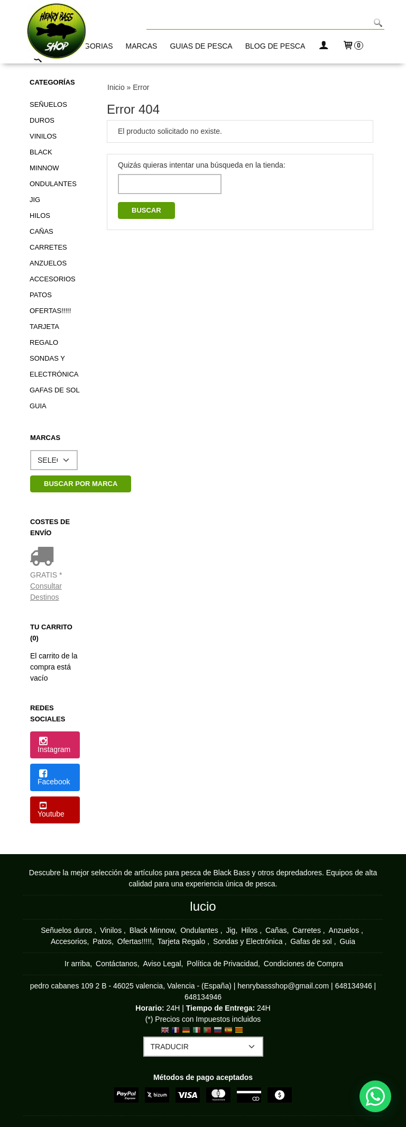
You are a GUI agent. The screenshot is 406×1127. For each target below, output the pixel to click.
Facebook (54, 778)
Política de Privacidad (222, 963)
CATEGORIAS (89, 46)
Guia (38, 406)
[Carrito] (352, 46)
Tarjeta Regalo (44, 334)
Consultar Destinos (46, 591)
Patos (41, 295)
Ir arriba (77, 963)
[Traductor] (203, 1047)
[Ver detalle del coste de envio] (44, 557)
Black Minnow (44, 160)
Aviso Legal (162, 963)
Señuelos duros (48, 112)
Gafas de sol (55, 390)
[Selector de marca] (54, 460)
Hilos (40, 215)
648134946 (353, 986)
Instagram (54, 746)
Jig (35, 200)
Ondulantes (53, 184)
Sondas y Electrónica (54, 366)
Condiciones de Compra (303, 963)
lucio (203, 906)
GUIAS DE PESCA (201, 46)
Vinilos (43, 136)
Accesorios (53, 279)
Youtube (51, 810)
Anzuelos (48, 263)
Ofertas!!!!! (50, 311)
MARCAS (142, 46)
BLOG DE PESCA (275, 46)
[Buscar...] (37, 59)
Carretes (48, 247)
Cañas (41, 231)
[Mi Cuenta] (323, 46)
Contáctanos (116, 963)
